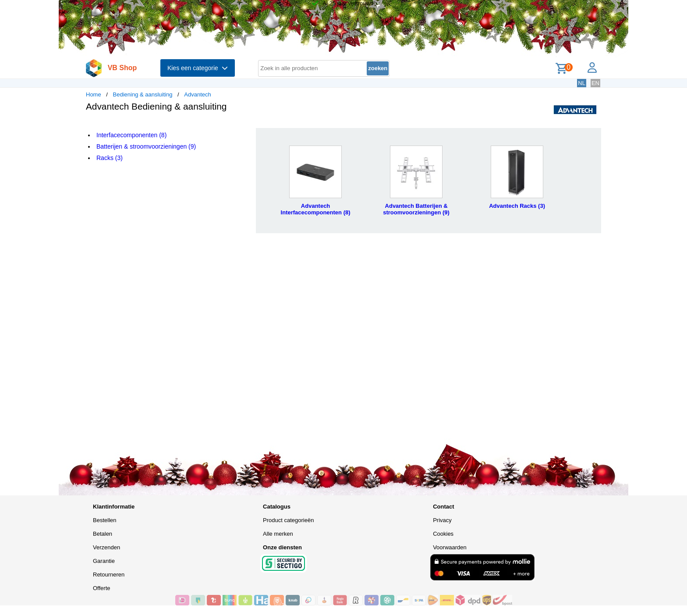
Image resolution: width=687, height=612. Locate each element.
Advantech (197, 94)
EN (595, 83)
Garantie (104, 561)
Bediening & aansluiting (143, 94)
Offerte (101, 588)
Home (93, 94)
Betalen (102, 533)
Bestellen (104, 520)
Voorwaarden (450, 547)
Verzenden (106, 547)
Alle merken (278, 533)
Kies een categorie (197, 67)
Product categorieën (288, 520)
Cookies (443, 533)
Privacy (442, 520)
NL (581, 83)
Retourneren (108, 574)
